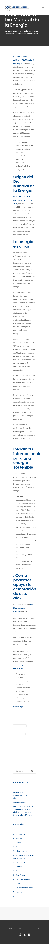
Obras (18, 884)
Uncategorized (21, 834)
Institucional (20, 862)
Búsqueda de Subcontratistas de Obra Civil (22, 795)
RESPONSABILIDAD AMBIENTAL (15, 33)
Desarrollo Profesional (24, 888)
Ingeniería (20, 892)
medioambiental (21, 730)
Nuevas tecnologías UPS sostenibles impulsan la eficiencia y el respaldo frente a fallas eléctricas (23, 810)
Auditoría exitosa (20, 802)
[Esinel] (17, 8)
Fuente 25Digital (18, 707)
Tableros (19, 896)
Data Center (20, 875)
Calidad (19, 867)
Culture (18, 843)
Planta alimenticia (23, 879)
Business (19, 838)
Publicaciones (32, 33)
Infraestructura (21, 851)
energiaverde (20, 726)
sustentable (19, 734)
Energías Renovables (30, 31)
